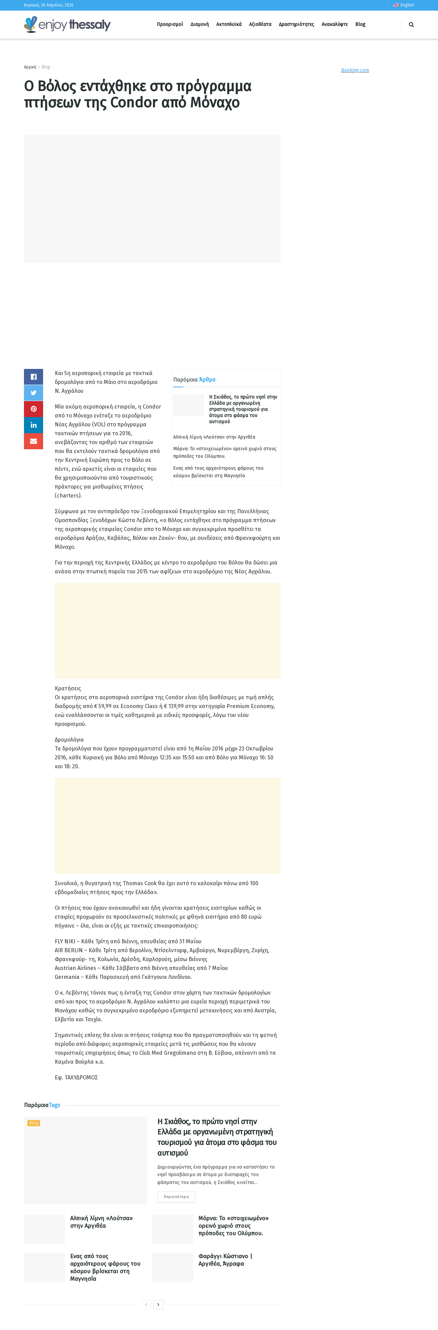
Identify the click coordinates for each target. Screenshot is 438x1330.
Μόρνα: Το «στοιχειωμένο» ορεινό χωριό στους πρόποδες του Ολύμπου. (233, 1226)
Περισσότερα (176, 1197)
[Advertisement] (152, 321)
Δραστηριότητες (296, 24)
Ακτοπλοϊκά (229, 24)
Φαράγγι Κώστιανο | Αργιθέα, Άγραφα (225, 1260)
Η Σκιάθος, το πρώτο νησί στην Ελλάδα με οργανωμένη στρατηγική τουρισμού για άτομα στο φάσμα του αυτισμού (243, 409)
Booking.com (355, 70)
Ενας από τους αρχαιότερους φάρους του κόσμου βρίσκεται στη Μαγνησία (105, 1267)
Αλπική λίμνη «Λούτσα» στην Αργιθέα (214, 437)
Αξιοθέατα (260, 24)
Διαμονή (200, 24)
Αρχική (30, 67)
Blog (360, 24)
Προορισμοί (170, 24)
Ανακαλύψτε (335, 24)
